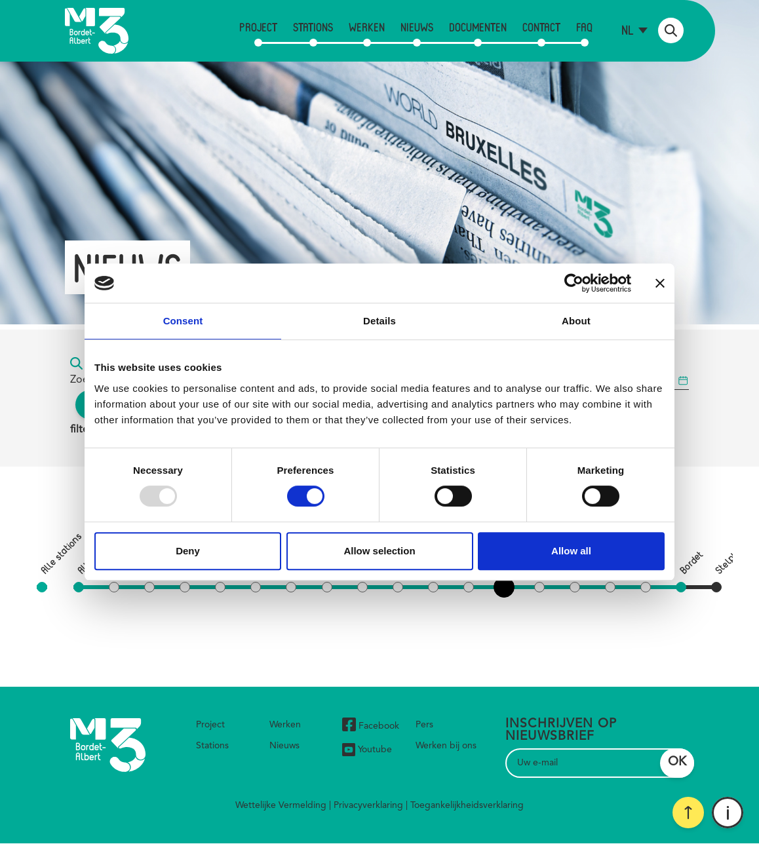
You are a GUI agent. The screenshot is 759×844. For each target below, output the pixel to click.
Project (258, 27)
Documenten (478, 27)
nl (627, 30)
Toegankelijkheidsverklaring (467, 805)
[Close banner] (660, 283)
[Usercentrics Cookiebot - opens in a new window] (573, 283)
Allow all (571, 550)
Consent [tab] (183, 320)
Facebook (370, 726)
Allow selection (379, 550)
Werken (367, 27)
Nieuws (416, 27)
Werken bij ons (446, 745)
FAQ (584, 27)
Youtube (367, 749)
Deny (188, 550)
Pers (424, 724)
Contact (541, 27)
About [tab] (576, 320)
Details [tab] (379, 320)
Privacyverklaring (368, 805)
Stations (313, 27)
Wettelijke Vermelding (280, 805)
